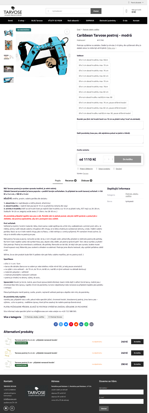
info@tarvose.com (10, 399)
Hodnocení (81, 40)
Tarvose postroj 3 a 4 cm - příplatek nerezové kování (36, 340)
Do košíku (128, 159)
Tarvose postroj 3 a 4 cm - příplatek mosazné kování (36, 353)
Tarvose (85, 173)
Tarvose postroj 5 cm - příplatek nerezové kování (34, 362)
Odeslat (104, 408)
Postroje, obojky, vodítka (132, 194)
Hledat (96, 11)
